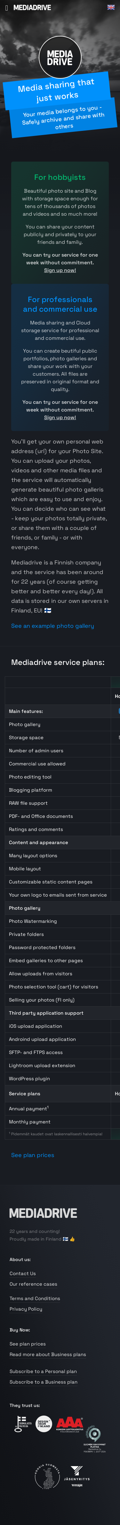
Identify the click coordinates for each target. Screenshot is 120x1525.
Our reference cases (33, 1284)
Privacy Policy (26, 1309)
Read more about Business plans (48, 1354)
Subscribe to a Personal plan (43, 1371)
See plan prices (32, 1155)
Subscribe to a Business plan (43, 1382)
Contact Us (23, 1273)
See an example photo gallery (52, 625)
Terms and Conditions (35, 1298)
